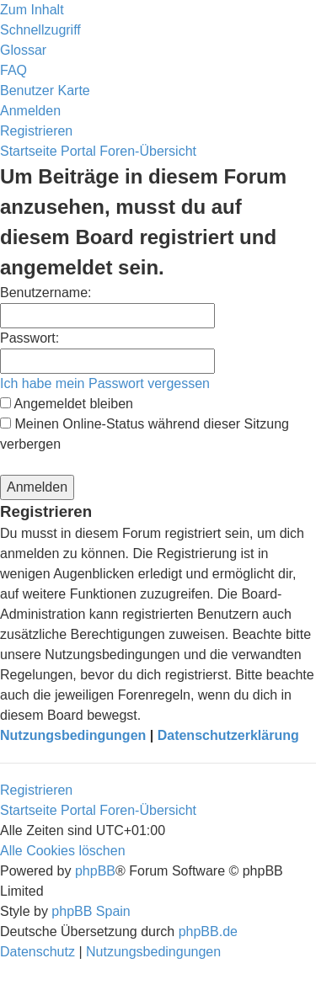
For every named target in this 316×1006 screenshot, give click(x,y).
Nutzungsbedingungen (73, 735)
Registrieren (36, 790)
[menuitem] (23, 50)
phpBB (95, 871)
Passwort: (29, 338)
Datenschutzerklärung (228, 735)
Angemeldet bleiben (66, 404)
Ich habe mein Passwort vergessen (105, 383)
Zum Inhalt (32, 10)
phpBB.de (208, 931)
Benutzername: (46, 292)
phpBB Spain (90, 911)
